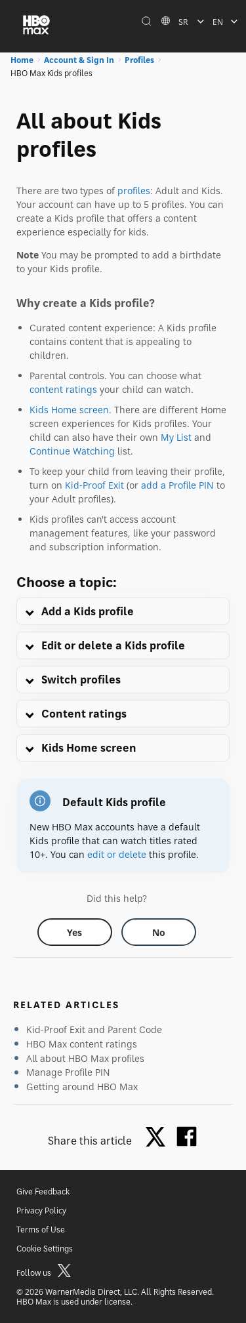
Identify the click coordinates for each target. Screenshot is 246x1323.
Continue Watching (72, 451)
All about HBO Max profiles (85, 1058)
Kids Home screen (69, 409)
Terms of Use (40, 1229)
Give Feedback (43, 1191)
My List (176, 437)
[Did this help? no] (158, 932)
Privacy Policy (41, 1210)
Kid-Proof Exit (94, 485)
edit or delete (116, 854)
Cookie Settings (44, 1248)
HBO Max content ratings (81, 1044)
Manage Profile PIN (68, 1072)
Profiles (139, 60)
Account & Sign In (79, 60)
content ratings (63, 389)
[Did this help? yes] (74, 932)
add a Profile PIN (177, 485)
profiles (133, 190)
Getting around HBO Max (82, 1086)
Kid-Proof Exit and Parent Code (94, 1029)
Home (21, 60)
